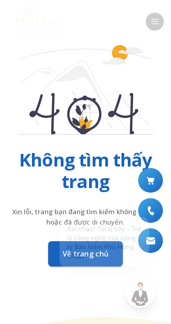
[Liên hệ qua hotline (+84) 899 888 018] (150, 210)
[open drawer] (155, 22)
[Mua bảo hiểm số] (150, 180)
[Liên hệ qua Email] (150, 240)
